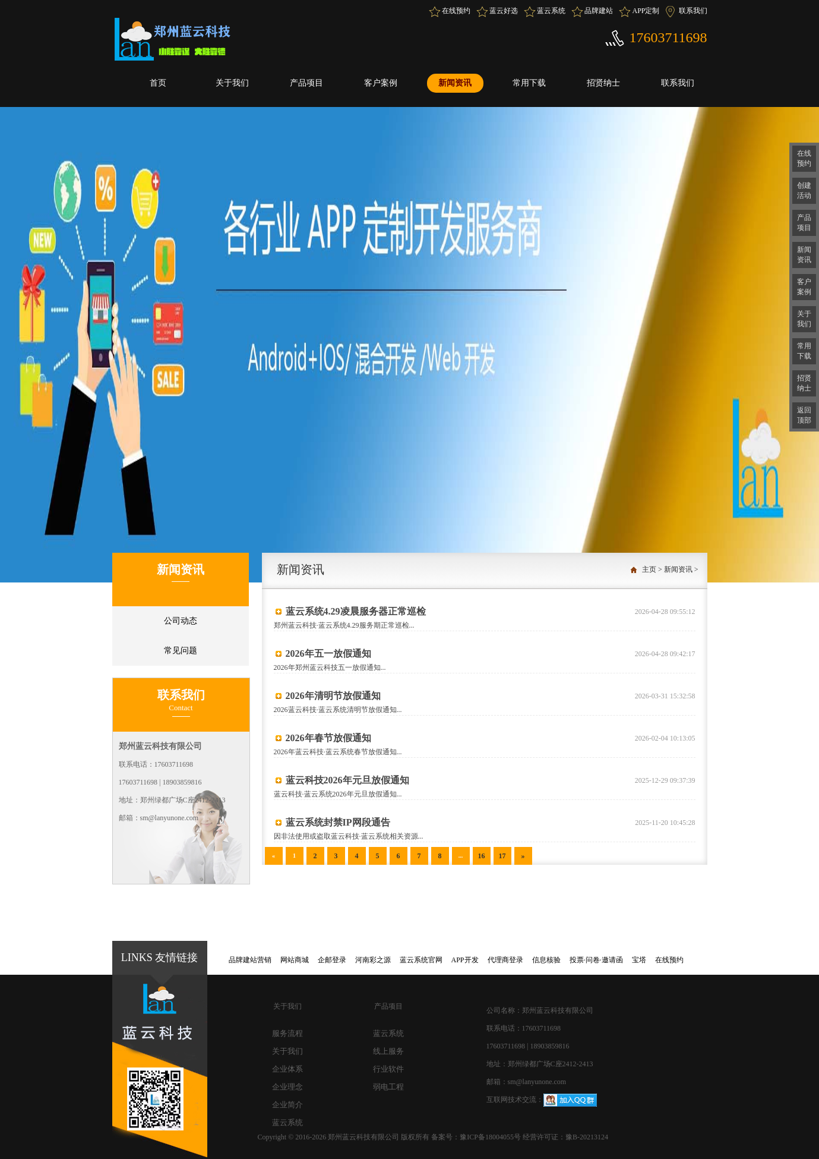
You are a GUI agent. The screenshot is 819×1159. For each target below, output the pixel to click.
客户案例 (380, 82)
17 (502, 856)
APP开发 (465, 960)
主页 (649, 569)
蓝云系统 (551, 11)
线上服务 (388, 1051)
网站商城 (294, 960)
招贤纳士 (603, 82)
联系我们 (693, 11)
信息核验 (546, 960)
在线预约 (456, 11)
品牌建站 (598, 11)
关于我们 (232, 82)
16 (481, 856)
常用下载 (529, 82)
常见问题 (180, 650)
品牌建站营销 (250, 960)
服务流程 (287, 1033)
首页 (158, 82)
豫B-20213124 (586, 1137)
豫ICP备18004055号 (491, 1137)
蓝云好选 (503, 11)
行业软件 (388, 1068)
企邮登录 (332, 960)
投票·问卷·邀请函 (596, 960)
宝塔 (639, 960)
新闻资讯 (455, 82)
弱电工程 (388, 1086)
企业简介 (287, 1104)
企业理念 (287, 1086)
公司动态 (180, 620)
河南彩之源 (373, 960)
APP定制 (645, 11)
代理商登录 (505, 960)
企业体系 (287, 1068)
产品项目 (306, 82)
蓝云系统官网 (421, 960)
